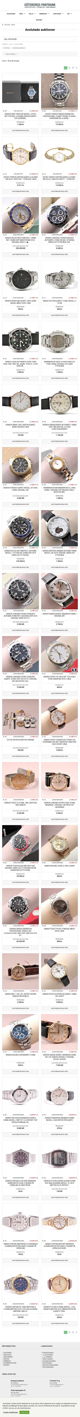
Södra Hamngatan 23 (18, 1390)
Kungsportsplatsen (17, 1381)
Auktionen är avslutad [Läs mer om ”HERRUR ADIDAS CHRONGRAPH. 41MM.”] (20, 1071)
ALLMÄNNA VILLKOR (9, 1363)
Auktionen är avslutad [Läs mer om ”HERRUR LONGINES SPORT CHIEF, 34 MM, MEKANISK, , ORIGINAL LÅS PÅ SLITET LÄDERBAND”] (59, 819)
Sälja (31, 14)
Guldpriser (11, 14)
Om (68, 14)
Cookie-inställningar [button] (10, 1412)
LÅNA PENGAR (8, 1356)
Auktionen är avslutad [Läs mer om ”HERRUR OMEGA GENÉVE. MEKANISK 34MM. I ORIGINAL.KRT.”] (59, 630)
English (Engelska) (48, 1352)
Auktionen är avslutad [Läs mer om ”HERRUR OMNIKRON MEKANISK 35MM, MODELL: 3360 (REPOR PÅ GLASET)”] (59, 1134)
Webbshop (43, 14)
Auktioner (57, 14)
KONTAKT (6, 1365)
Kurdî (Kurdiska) (47, 1363)
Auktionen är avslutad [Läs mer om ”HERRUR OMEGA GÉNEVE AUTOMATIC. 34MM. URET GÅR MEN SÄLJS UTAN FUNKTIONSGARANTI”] (59, 441)
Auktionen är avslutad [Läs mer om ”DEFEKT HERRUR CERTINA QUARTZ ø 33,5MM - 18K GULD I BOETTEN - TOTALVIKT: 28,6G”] (20, 191)
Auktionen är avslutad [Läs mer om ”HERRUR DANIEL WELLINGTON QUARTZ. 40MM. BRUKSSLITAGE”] (20, 441)
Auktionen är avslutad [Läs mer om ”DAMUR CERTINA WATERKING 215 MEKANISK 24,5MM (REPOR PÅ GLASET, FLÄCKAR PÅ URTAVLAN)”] (20, 1260)
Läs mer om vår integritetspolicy (20, 1408)
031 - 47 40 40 (53, 1383)
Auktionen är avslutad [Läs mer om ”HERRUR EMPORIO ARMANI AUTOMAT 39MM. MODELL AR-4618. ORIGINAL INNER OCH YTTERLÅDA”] (59, 567)
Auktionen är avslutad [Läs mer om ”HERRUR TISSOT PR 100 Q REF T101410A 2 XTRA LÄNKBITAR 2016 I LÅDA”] (59, 693)
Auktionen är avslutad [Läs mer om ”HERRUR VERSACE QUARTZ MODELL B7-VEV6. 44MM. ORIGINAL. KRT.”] (20, 504)
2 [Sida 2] (69, 68)
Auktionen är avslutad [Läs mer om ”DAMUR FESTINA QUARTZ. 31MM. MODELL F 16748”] (59, 315)
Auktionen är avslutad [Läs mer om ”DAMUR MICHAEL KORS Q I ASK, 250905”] (59, 882)
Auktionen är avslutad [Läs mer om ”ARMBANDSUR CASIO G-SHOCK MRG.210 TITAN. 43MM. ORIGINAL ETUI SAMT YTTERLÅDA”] (59, 378)
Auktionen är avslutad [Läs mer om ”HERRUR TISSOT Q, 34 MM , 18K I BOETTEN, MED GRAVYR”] (20, 819)
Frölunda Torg (55, 1381)
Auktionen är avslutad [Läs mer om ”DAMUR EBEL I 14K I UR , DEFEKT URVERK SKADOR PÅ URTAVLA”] (20, 1008)
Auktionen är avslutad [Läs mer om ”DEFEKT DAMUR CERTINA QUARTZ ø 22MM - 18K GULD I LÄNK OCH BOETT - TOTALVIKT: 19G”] (59, 191)
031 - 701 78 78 (15, 1392)
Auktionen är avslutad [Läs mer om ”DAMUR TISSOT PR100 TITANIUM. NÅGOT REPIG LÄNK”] (59, 947)
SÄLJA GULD (7, 1354)
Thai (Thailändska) (48, 1367)
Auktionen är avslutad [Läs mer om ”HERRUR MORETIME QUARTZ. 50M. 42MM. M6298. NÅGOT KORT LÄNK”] (20, 315)
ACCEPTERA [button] (24, 1412)
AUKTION (6, 1359)
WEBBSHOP (7, 1361)
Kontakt (39, 20)
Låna (21, 14)
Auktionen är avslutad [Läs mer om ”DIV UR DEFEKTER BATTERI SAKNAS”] (20, 756)
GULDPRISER (7, 1352)
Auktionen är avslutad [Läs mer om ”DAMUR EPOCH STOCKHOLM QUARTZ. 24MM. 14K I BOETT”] (59, 1008)
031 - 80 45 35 (14, 1383)
